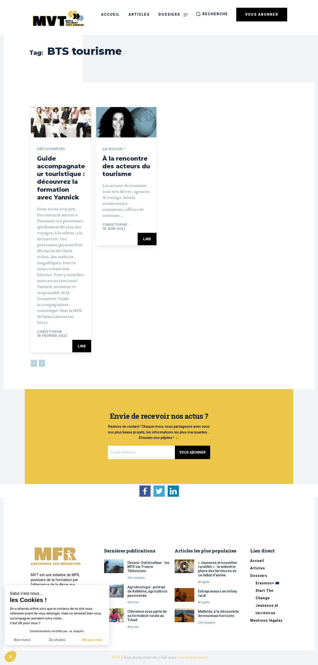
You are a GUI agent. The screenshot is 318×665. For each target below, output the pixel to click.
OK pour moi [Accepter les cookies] (92, 640)
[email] (141, 452)
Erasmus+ (267, 583)
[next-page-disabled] (42, 363)
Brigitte (204, 582)
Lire (82, 346)
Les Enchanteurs (192, 657)
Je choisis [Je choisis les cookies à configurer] (57, 640)
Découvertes (51, 149)
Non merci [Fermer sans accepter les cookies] (22, 640)
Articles (257, 568)
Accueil (257, 561)
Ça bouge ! (113, 149)
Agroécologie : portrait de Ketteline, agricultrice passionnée (147, 591)
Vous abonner (192, 452)
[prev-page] (34, 363)
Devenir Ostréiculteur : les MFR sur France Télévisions (148, 567)
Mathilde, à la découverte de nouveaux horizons (218, 613)
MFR (116, 657)
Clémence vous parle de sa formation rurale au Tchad (147, 615)
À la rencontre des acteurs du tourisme (126, 166)
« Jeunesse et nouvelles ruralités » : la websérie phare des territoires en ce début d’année (217, 569)
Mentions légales (266, 620)
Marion (133, 602)
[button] (212, 14)
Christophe (49, 331)
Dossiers (258, 576)
